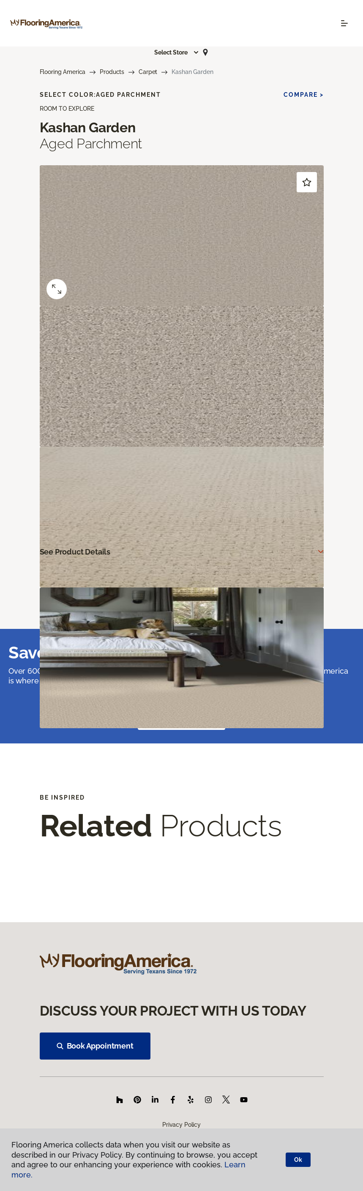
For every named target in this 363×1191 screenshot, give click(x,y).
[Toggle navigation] (344, 23)
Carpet (148, 71)
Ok (298, 1159)
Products (112, 71)
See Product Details (75, 551)
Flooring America (63, 71)
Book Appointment (95, 1045)
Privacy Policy (181, 1124)
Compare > (304, 94)
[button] (176, 52)
